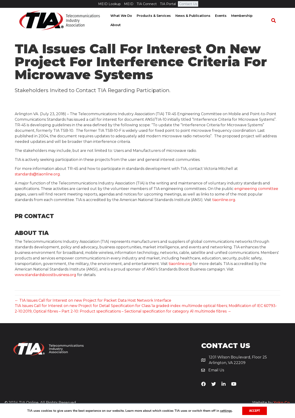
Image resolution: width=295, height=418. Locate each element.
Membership (243, 20)
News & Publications (194, 20)
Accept (254, 411)
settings (226, 411)
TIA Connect (147, 4)
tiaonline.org (223, 200)
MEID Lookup (109, 4)
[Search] (275, 20)
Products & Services (155, 20)
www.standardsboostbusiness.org (45, 275)
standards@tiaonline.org (37, 175)
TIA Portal (168, 4)
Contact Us (188, 4)
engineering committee (256, 189)
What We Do (122, 20)
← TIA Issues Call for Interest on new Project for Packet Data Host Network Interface (93, 301)
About (263, 20)
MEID (128, 4)
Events (222, 20)
